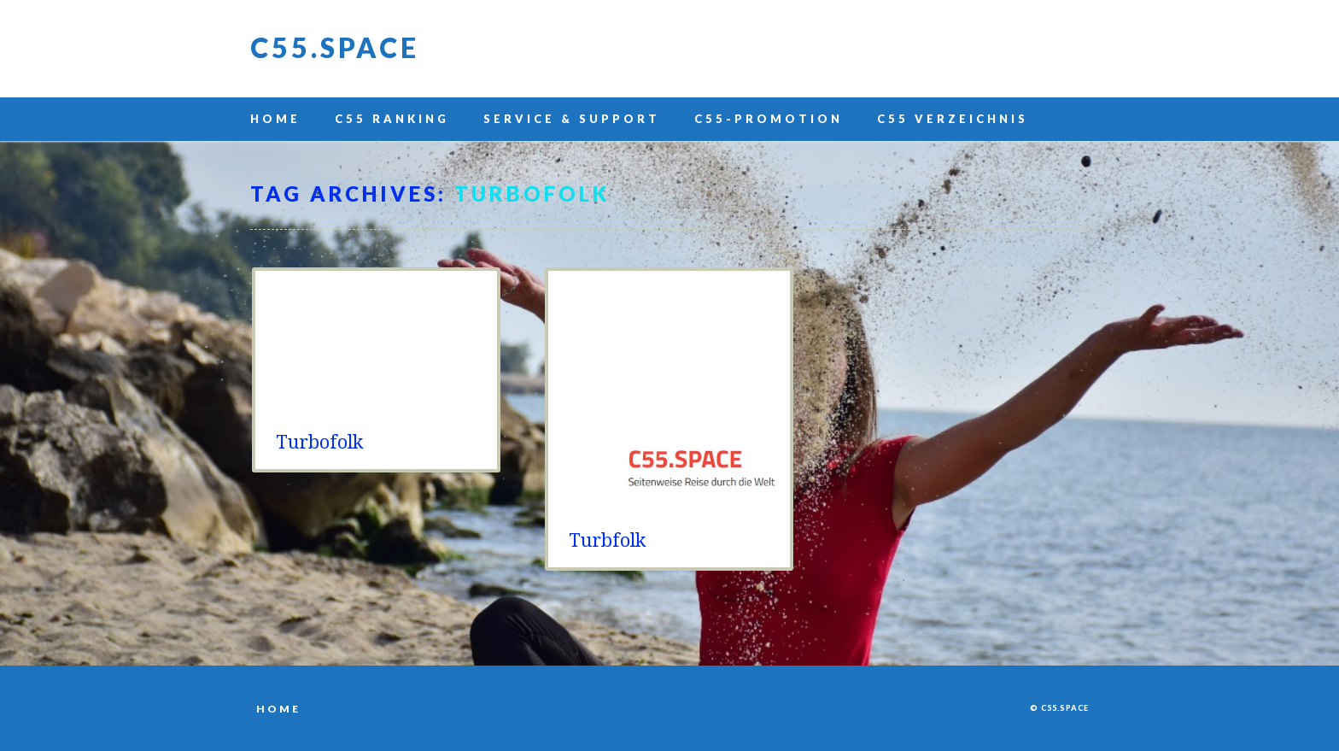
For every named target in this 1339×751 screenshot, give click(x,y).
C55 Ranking (392, 119)
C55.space (334, 47)
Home (275, 119)
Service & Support (571, 119)
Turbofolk (319, 442)
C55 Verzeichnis (952, 119)
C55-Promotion (768, 119)
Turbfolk (607, 540)
